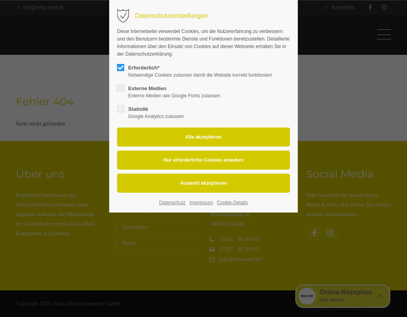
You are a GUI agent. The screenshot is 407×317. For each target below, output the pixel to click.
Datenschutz (172, 202)
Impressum (201, 202)
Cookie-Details (232, 202)
